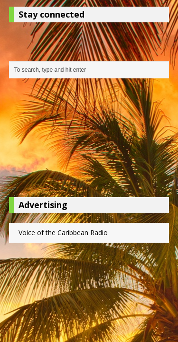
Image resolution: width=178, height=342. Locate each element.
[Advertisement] (89, 140)
